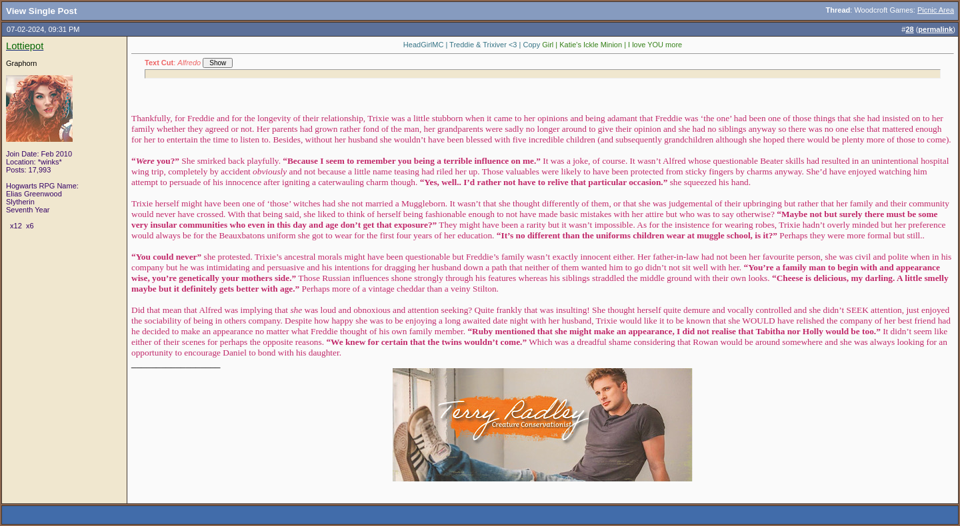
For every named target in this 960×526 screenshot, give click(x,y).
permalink (935, 29)
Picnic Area (935, 10)
